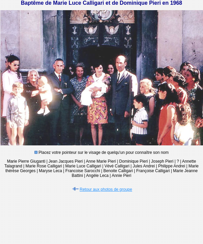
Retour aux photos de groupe (101, 189)
